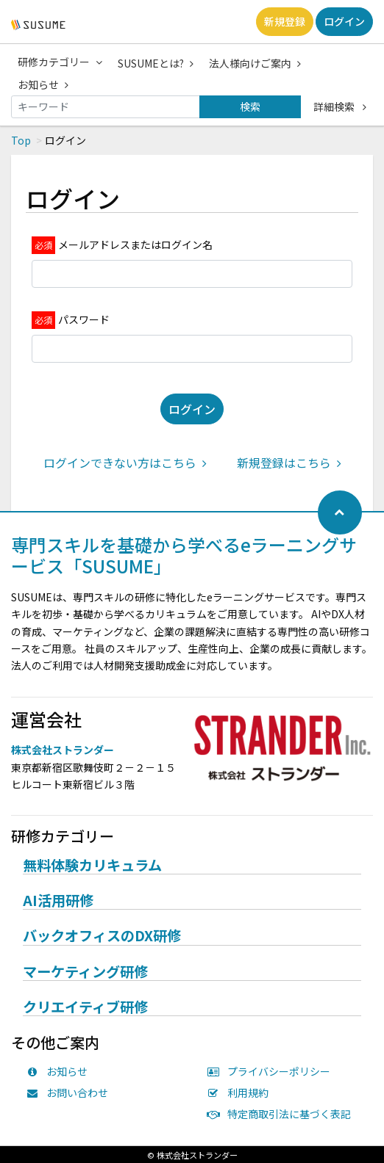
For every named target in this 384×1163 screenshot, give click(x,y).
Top (21, 140)
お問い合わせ (70, 1092)
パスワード (84, 319)
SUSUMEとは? (155, 63)
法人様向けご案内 (255, 63)
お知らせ (43, 84)
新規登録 (284, 21)
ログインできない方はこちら (125, 462)
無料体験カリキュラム (92, 865)
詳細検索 (339, 106)
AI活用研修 (58, 901)
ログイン (344, 21)
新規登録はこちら (289, 462)
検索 (250, 106)
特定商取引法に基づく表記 (282, 1113)
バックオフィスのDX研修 (102, 936)
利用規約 (241, 1092)
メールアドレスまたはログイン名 (135, 244)
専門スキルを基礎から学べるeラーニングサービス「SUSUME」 (184, 555)
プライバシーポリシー (272, 1071)
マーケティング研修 (85, 972)
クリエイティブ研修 (85, 1007)
